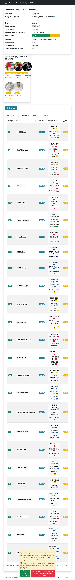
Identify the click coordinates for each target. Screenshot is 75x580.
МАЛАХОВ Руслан (54, 163)
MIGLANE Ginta (54, 449)
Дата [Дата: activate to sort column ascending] (65, 121)
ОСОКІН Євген (54, 132)
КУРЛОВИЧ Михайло (54, 413)
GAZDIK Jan (54, 321)
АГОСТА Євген (54, 473)
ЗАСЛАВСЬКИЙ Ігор (54, 371)
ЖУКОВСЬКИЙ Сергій (54, 155)
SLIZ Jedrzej (54, 191)
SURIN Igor (53, 380)
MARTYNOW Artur (54, 145)
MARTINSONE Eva (54, 358)
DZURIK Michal (54, 263)
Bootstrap (66, 577)
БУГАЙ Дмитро (54, 286)
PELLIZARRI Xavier (54, 388)
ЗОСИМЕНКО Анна (54, 299)
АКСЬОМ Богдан (54, 486)
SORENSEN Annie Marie (54, 335)
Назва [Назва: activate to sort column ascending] (18, 121)
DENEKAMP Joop (54, 539)
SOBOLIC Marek (54, 418)
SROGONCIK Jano (54, 426)
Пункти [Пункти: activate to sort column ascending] (41, 121)
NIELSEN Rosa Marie (54, 499)
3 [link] (60, 565)
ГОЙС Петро (54, 529)
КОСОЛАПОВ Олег (54, 398)
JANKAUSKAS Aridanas (54, 225)
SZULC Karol (54, 241)
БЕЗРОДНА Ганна (54, 168)
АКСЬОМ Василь (54, 463)
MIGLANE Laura (54, 445)
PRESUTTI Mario (54, 291)
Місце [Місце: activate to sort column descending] (10, 121)
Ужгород (35, 20)
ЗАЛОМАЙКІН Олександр (54, 137)
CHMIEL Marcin (54, 207)
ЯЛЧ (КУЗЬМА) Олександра (54, 326)
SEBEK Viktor (54, 248)
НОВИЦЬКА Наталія (54, 431)
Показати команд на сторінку (21, 115)
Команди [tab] (11, 108)
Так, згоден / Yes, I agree (25, 573)
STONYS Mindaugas (54, 215)
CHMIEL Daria (54, 202)
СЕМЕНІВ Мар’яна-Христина (54, 407)
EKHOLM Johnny (54, 534)
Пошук (56, 115)
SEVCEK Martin (54, 317)
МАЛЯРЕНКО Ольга (54, 127)
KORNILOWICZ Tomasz (54, 187)
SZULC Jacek (54, 237)
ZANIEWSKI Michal (54, 182)
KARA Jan (53, 256)
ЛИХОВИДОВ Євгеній (54, 468)
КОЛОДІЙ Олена (54, 304)
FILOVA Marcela (54, 353)
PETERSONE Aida (54, 363)
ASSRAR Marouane (54, 173)
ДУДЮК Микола (54, 376)
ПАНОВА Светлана (54, 512)
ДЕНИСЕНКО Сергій (54, 393)
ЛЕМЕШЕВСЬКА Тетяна (54, 547)
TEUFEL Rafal (54, 198)
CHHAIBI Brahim (54, 150)
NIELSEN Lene (54, 340)
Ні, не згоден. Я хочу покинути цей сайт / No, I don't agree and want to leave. (42, 573)
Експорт (54, 36)
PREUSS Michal (54, 252)
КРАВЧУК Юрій (54, 481)
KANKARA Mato (54, 272)
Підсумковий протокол (41, 36)
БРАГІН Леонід (54, 267)
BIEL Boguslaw (54, 522)
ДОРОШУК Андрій (54, 437)
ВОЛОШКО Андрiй (54, 281)
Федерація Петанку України (22, 2)
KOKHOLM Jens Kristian (54, 494)
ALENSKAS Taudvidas (54, 220)
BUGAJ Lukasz (54, 233)
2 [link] (57, 565)
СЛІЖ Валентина (54, 309)
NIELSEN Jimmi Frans (54, 344)
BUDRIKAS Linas (54, 454)
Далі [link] (65, 565)
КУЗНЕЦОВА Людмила (54, 517)
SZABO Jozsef (54, 504)
